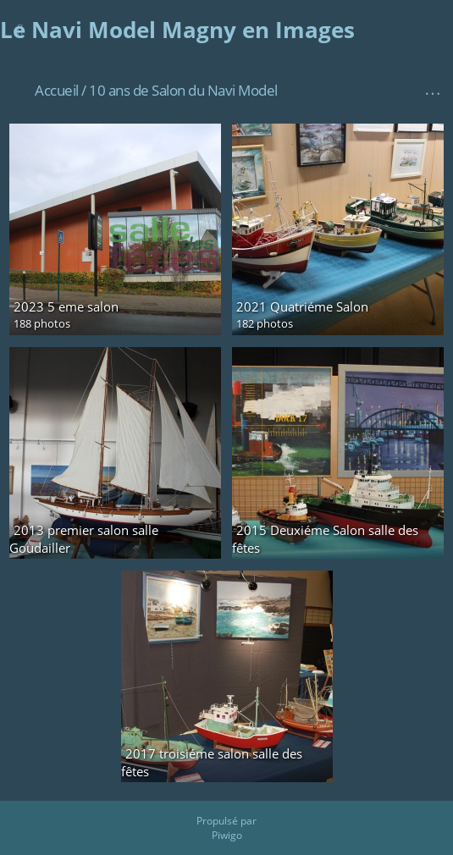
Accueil (57, 90)
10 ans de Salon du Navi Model (183, 90)
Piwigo (227, 835)
